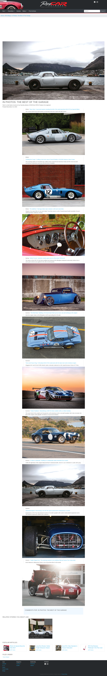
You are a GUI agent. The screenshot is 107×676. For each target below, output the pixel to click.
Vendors (18, 11)
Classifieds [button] (11, 11)
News (3, 667)
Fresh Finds (5, 669)
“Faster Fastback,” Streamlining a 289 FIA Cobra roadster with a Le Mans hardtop (50, 410)
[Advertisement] (53, 28)
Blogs (3, 670)
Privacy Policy (64, 674)
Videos (32, 665)
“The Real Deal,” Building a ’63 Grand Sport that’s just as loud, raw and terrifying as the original (53, 312)
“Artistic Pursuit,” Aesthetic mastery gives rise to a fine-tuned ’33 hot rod (47, 258)
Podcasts (32, 663)
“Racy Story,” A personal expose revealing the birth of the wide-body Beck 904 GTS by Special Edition (54, 109)
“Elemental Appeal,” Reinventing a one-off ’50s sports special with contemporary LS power (47, 510)
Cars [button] (3, 11)
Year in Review (6, 657)
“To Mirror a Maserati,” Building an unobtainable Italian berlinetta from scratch (49, 460)
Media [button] (24, 11)
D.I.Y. (3, 665)
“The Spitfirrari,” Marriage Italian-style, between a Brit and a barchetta (46, 209)
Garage (4, 663)
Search (103, 11)
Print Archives (32, 11)
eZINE (18, 665)
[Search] (92, 11)
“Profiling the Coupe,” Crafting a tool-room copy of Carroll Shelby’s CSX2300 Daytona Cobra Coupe (50, 159)
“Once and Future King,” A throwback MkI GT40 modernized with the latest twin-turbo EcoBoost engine (50, 363)
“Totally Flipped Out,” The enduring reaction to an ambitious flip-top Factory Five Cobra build (52, 560)
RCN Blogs (8, 15)
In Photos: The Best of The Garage (21, 15)
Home (2, 15)
